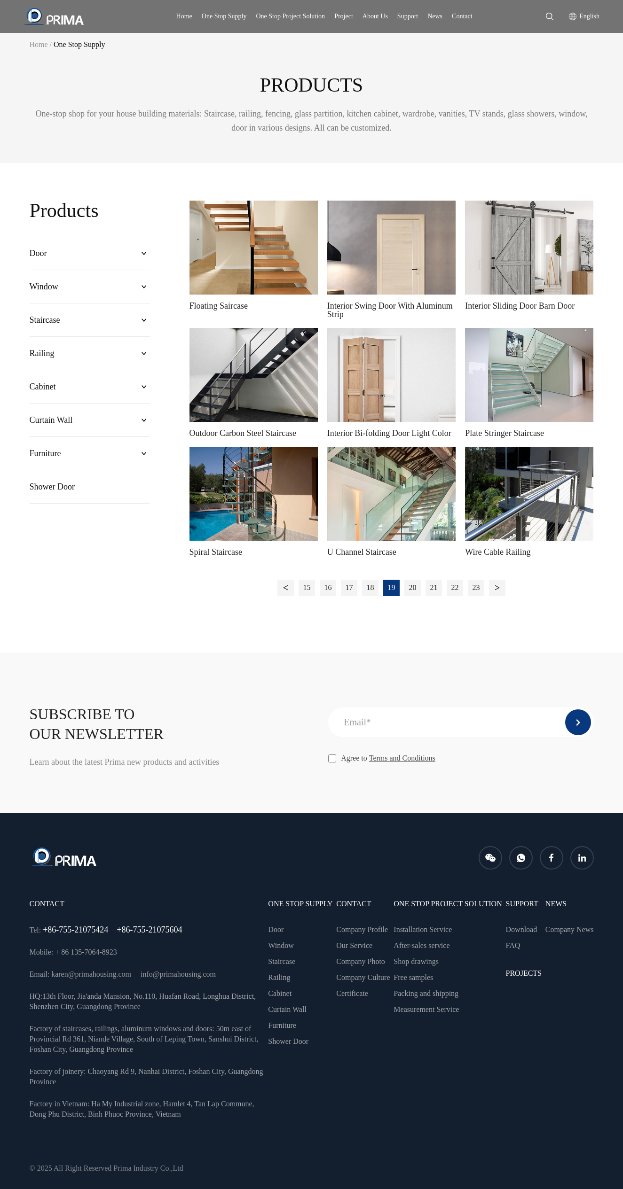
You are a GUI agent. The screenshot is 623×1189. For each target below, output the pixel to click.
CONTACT (353, 904)
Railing (42, 353)
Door (38, 253)
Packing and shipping (426, 993)
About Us (375, 16)
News (434, 16)
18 (370, 587)
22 (455, 587)
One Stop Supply (224, 16)
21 (434, 587)
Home (184, 16)
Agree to (381, 758)
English (589, 16)
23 (476, 587)
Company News (569, 929)
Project (343, 16)
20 (413, 587)
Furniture (45, 453)
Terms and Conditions (402, 758)
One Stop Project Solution (290, 16)
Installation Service (423, 929)
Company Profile (362, 929)
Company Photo (360, 961)
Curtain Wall (51, 420)
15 (307, 587)
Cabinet (43, 386)
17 (349, 587)
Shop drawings (416, 961)
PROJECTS (524, 973)
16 (328, 587)
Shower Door (52, 486)
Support (407, 16)
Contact (462, 16)
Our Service (354, 945)
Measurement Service (426, 1009)
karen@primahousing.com (91, 974)
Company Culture (363, 977)
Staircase (45, 320)
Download (521, 929)
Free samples (413, 977)
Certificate (352, 993)
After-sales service (422, 945)
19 (391, 587)
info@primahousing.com (178, 974)
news (556, 904)
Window (44, 286)
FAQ (513, 945)
